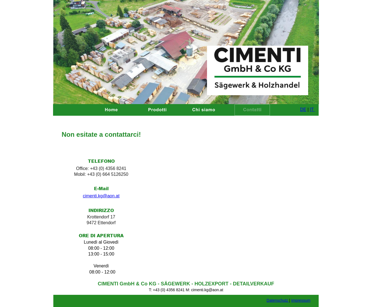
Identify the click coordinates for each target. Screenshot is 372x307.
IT (312, 109)
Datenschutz (278, 300)
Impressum (300, 300)
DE (303, 109)
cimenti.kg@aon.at (101, 196)
